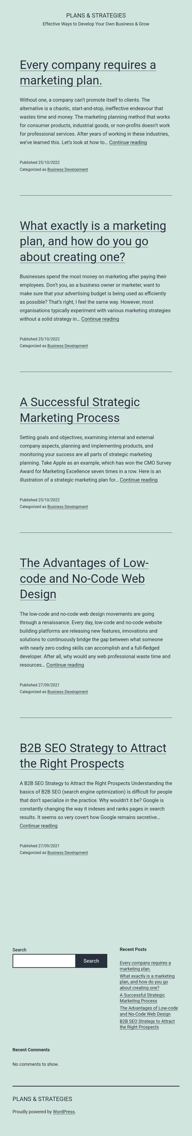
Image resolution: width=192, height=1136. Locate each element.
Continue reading (128, 142)
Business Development (67, 169)
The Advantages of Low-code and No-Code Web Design (84, 578)
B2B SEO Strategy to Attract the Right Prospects (147, 1024)
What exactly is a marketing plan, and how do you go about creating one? (93, 241)
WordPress (64, 1111)
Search (19, 949)
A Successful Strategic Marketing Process (142, 997)
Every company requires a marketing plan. (145, 965)
